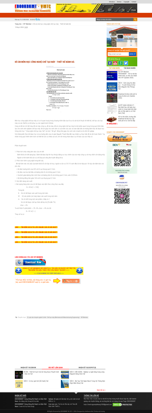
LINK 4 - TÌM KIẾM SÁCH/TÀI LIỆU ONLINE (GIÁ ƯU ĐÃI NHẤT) (36, 242)
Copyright (126, 2)
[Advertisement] (60, 43)
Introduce (112, 2)
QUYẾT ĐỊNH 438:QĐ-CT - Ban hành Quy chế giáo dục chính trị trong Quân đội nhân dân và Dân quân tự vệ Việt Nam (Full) (127, 109)
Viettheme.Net (89, 411)
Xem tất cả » (101, 390)
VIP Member (27, 24)
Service (119, 2)
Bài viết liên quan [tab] (56, 368)
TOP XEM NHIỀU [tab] (114, 68)
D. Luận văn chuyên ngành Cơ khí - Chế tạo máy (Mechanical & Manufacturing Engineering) (53, 317)
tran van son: (53, 404)
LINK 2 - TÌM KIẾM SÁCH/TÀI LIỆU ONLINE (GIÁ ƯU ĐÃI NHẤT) (36, 232)
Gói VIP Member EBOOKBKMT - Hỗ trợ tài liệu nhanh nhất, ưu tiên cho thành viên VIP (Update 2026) (127, 75)
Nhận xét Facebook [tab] (28, 368)
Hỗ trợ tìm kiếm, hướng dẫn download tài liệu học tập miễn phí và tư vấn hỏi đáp (127, 119)
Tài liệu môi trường (99, 411)
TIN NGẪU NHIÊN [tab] (129, 68)
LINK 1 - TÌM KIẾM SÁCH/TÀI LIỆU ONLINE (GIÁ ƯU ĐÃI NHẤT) (36, 227)
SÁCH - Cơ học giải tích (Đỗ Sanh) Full (36, 381)
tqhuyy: (50, 399)
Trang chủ (18, 24)
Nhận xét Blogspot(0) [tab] (87, 368)
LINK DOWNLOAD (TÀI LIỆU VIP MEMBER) (29, 257)
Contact (134, 2)
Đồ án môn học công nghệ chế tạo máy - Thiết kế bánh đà (44, 62)
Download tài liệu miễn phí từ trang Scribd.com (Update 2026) (127, 96)
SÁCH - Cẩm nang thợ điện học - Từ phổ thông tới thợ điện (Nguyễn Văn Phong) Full (126, 86)
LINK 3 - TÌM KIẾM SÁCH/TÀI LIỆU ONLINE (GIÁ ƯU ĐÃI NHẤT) (36, 237)
